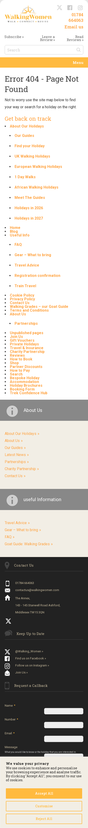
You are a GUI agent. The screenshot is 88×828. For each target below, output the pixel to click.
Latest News (15, 455)
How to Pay (20, 370)
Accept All (44, 793)
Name (10, 705)
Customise (44, 806)
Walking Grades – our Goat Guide (39, 306)
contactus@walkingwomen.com (37, 590)
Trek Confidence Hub (28, 393)
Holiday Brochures (26, 385)
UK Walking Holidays (32, 156)
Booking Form (22, 389)
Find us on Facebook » (30, 658)
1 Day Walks (25, 177)
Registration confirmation (37, 275)
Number (11, 719)
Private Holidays (24, 344)
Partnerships (26, 323)
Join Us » (21, 672)
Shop (14, 363)
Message (42, 749)
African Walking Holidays (36, 187)
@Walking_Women (60, 8)
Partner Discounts (26, 366)
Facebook (70, 8)
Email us (74, 27)
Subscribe (12, 36)
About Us (18, 314)
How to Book (21, 359)
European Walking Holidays (38, 166)
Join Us (16, 336)
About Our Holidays (27, 126)
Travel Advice (27, 265)
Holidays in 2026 (29, 208)
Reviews (17, 355)
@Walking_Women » (29, 651)
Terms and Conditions (29, 310)
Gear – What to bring (33, 255)
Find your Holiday (30, 146)
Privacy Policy (22, 299)
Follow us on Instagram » (32, 665)
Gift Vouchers (22, 340)
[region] (44, 792)
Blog (14, 231)
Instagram (80, 8)
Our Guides (24, 135)
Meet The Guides (30, 197)
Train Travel (25, 286)
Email (10, 733)
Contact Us (20, 303)
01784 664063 (76, 17)
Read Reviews (75, 38)
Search (16, 374)
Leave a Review (47, 38)
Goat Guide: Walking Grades (27, 544)
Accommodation (24, 381)
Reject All (44, 818)
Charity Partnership (27, 351)
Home (15, 227)
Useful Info (20, 235)
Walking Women (28, 14)
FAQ (18, 244)
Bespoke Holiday (24, 378)
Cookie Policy (22, 295)
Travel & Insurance (26, 348)
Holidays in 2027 (29, 218)
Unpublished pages (26, 333)
